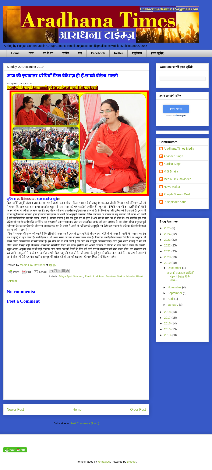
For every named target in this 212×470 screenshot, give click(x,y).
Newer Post (15, 409)
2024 (168, 234)
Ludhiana (99, 276)
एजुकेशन (137, 53)
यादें (80, 53)
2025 (168, 228)
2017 (168, 317)
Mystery (111, 276)
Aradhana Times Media (179, 148)
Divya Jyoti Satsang (71, 276)
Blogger (131, 461)
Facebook (98, 53)
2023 (168, 239)
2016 (168, 323)
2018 (168, 312)
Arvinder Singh (173, 156)
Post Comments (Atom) (84, 423)
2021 (168, 251)
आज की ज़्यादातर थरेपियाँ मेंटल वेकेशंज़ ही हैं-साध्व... (180, 276)
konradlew (104, 461)
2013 (168, 335)
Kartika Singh (172, 163)
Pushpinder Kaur (175, 202)
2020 (168, 257)
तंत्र (31, 53)
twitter (118, 53)
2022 (168, 245)
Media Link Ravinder (177, 179)
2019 (168, 262)
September (175, 293)
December (174, 268)
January (173, 304)
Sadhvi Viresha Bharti (130, 276)
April (170, 298)
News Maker (172, 186)
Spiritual (12, 280)
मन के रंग (48, 53)
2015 (168, 329)
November (174, 287)
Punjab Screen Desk (177, 194)
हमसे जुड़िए (157, 53)
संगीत (65, 53)
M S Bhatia (171, 171)
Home (15, 53)
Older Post (138, 409)
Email (88, 276)
